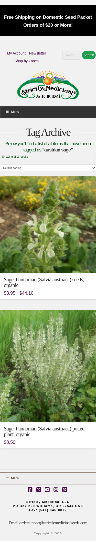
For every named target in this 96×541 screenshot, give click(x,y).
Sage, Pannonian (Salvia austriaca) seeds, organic (44, 282)
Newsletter (37, 53)
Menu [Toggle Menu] (12, 112)
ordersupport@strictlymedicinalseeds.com (53, 522)
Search (88, 55)
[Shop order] (48, 168)
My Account (16, 53)
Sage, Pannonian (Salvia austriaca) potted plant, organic (44, 431)
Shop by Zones (27, 61)
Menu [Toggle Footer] (12, 478)
